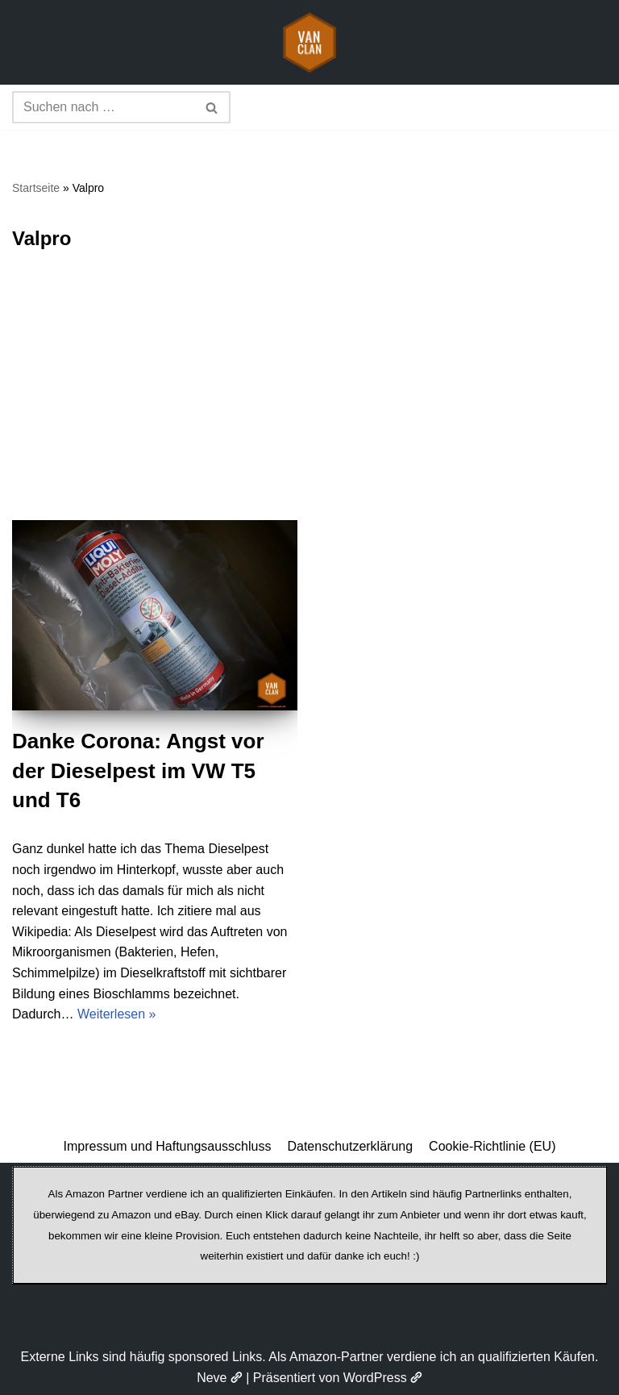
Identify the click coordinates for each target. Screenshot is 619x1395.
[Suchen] (103, 107)
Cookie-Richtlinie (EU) (492, 1146)
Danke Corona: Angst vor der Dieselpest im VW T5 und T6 (138, 770)
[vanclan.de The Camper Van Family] (309, 42)
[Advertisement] (309, 399)
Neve (220, 1378)
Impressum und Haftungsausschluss (168, 1146)
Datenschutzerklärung (350, 1146)
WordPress (382, 1378)
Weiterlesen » (116, 1014)
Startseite (36, 187)
